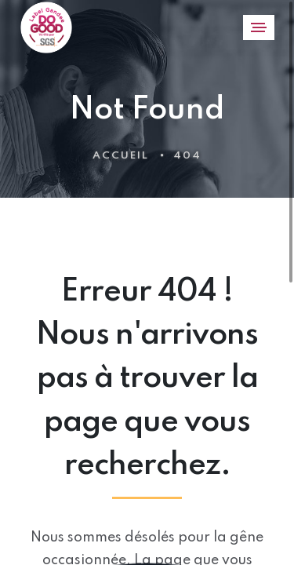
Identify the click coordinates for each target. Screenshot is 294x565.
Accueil (121, 156)
